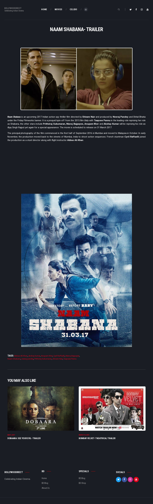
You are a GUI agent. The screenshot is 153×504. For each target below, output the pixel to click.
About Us (46, 488)
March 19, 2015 (84, 435)
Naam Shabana (14, 359)
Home (44, 479)
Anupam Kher (47, 356)
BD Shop (82, 483)
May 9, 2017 (11, 435)
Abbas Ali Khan (20, 356)
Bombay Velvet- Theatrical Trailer (97, 439)
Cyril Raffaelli (59, 356)
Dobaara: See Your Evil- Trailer (24, 439)
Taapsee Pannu (70, 359)
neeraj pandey (27, 359)
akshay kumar (34, 356)
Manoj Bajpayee (72, 356)
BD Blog (45, 483)
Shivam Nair (58, 359)
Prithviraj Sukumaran (43, 359)
